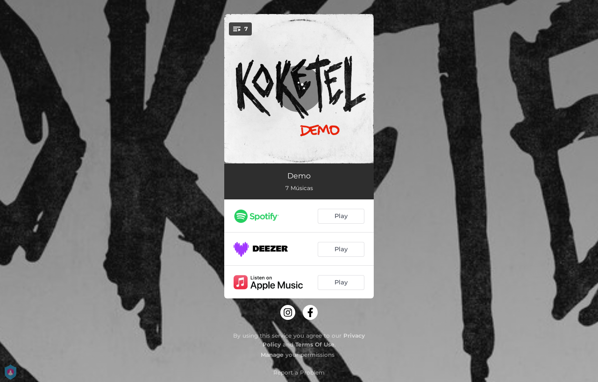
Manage (272, 354)
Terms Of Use (315, 344)
